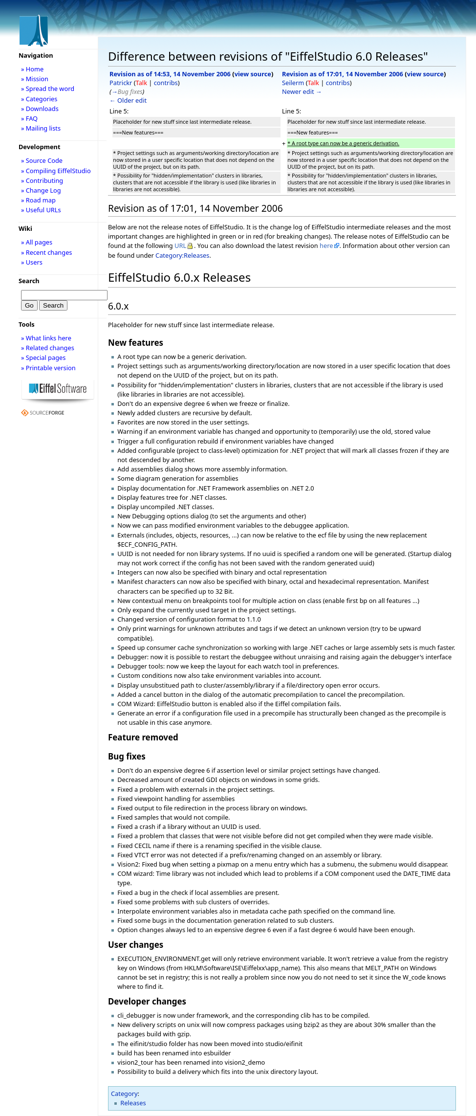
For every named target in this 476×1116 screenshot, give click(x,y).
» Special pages (43, 357)
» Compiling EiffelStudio (56, 170)
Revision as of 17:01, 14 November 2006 (342, 73)
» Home (32, 69)
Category (124, 1093)
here (326, 245)
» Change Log (41, 190)
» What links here (46, 338)
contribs (166, 82)
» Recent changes (46, 252)
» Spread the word (47, 88)
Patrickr (120, 82)
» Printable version (48, 367)
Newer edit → (302, 91)
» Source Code (42, 160)
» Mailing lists (41, 128)
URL (180, 245)
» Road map (38, 200)
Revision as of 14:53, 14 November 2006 (170, 73)
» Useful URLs (41, 209)
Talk (141, 82)
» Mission (34, 78)
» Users (32, 262)
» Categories (39, 98)
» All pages (36, 242)
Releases (133, 1102)
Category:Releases (182, 255)
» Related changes (47, 347)
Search (29, 280)
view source (253, 73)
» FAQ (29, 118)
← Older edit (128, 100)
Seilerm (293, 82)
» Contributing (42, 180)
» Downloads (40, 108)
